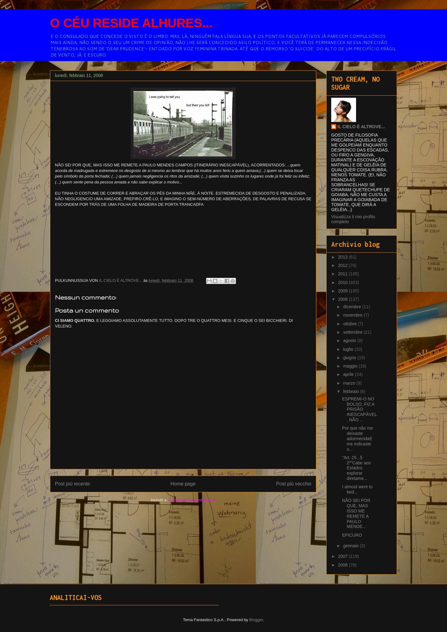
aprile (349, 374)
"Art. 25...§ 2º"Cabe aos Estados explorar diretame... (356, 468)
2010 (343, 282)
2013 (343, 257)
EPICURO (352, 535)
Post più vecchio (293, 483)
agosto (350, 340)
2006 (343, 564)
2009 (343, 290)
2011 (343, 273)
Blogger (256, 619)
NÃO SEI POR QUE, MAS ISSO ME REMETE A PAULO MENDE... (356, 513)
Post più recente (72, 483)
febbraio (351, 391)
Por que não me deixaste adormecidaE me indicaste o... (357, 438)
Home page (183, 483)
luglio (348, 349)
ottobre (350, 323)
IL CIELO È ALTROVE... (361, 126)
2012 (343, 265)
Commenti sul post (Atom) (192, 500)
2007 (343, 556)
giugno (350, 357)
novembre (353, 315)
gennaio (351, 545)
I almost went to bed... (357, 489)
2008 (343, 299)
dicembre (352, 306)
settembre (353, 332)
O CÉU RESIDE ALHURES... (131, 23)
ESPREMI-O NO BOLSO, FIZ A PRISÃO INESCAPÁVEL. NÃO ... (359, 409)
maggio (351, 365)
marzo (349, 383)
